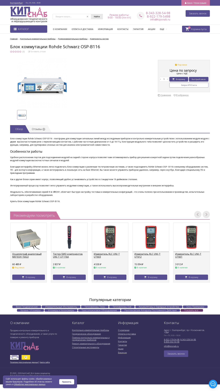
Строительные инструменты (85, 347)
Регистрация (200, 3)
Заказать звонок (197, 13)
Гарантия (138, 29)
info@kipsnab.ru (160, 19)
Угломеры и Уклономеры (61, 310)
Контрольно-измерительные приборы (90, 330)
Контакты (122, 29)
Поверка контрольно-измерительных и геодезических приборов (91, 338)
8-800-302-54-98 (171, 342)
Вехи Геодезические (27, 306)
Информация (105, 29)
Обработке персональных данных (30, 384)
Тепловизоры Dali (122, 306)
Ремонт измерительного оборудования (91, 343)
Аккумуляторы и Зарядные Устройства (159, 306)
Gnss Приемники (195, 306)
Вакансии (122, 352)
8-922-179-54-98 (171, 339)
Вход (189, 3)
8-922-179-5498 (158, 16)
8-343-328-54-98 (158, 12)
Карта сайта (45, 362)
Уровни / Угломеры (30, 310)
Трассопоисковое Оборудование (99, 310)
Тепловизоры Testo (94, 306)
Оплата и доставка (82, 29)
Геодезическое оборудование (86, 334)
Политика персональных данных (24, 362)
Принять (66, 381)
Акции (151, 29)
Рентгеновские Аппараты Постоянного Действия (150, 310)
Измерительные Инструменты (61, 306)
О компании (60, 29)
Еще (163, 29)
